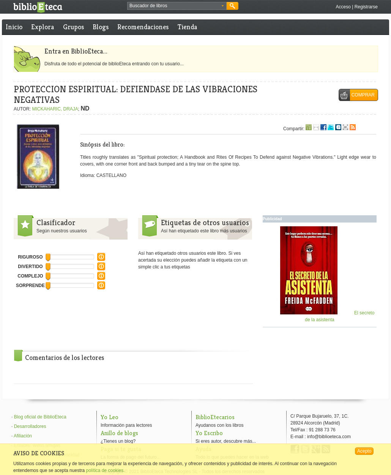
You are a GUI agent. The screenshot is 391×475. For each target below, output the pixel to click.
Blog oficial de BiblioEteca (40, 417)
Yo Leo (109, 417)
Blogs (101, 26)
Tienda (187, 26)
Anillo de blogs (119, 433)
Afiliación (23, 436)
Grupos (73, 26)
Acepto (364, 451)
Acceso (343, 6)
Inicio (14, 26)
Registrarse (366, 6)
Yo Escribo (209, 433)
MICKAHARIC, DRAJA (55, 109)
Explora (42, 26)
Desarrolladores (30, 426)
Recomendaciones (143, 26)
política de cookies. (105, 470)
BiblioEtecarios (215, 417)
